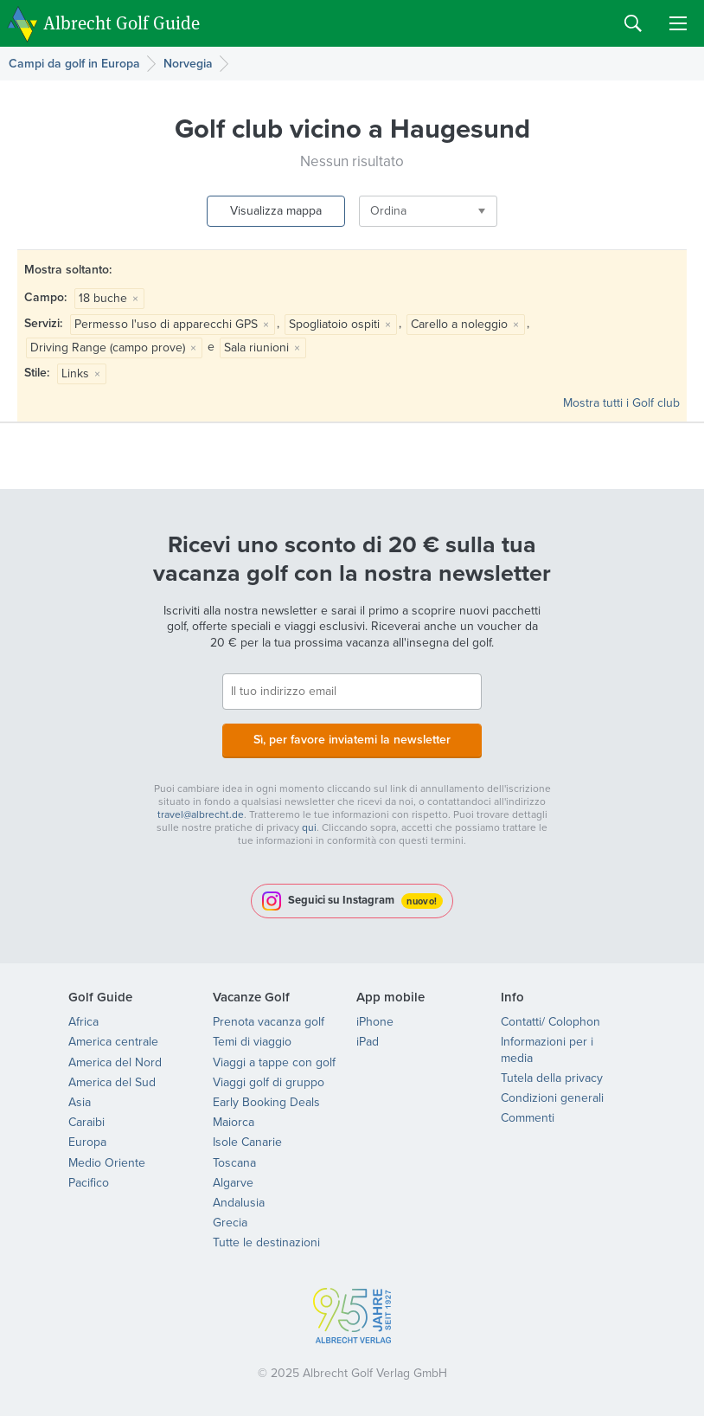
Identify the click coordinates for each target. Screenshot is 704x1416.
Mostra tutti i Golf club (621, 403)
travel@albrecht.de (200, 814)
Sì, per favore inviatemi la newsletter (352, 740)
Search (633, 23)
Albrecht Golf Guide (121, 22)
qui (309, 827)
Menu (678, 23)
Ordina (388, 211)
